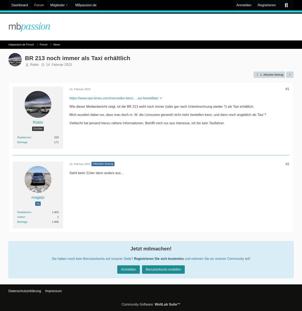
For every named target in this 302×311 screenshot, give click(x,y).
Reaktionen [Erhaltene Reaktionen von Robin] (24, 137)
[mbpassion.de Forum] (151, 27)
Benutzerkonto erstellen (163, 269)
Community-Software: (151, 304)
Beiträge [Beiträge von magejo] (22, 221)
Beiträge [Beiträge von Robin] (22, 142)
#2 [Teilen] (287, 164)
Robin (34, 64)
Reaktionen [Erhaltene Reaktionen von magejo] (24, 212)
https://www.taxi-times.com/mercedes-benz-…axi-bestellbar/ (114, 98)
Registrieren (267, 5)
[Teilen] (290, 74)
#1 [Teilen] (287, 89)
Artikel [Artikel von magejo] (21, 217)
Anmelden (243, 5)
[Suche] (286, 5)
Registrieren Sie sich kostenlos (159, 258)
